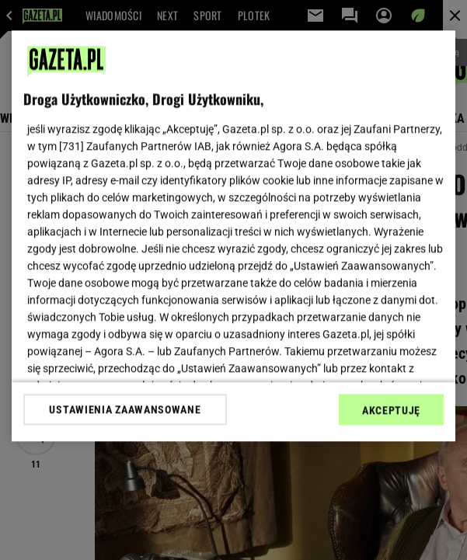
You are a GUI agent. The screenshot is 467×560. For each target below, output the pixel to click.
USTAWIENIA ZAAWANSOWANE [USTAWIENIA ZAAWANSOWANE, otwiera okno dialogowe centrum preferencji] (124, 409)
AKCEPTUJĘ (391, 410)
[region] (233, 235)
